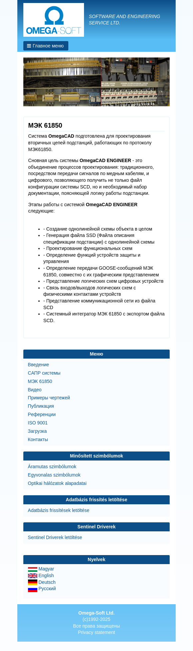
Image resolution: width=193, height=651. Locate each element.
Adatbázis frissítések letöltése (58, 510)
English (41, 575)
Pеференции (42, 414)
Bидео (35, 389)
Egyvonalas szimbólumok (54, 475)
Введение (38, 364)
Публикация (41, 406)
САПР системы (44, 373)
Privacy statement (96, 632)
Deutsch (42, 582)
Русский (42, 588)
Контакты (38, 439)
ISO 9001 (38, 422)
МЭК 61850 (40, 381)
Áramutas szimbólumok (52, 466)
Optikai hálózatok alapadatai (57, 483)
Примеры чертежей (49, 397)
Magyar (41, 568)
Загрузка (37, 431)
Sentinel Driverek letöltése (55, 537)
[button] (45, 45)
